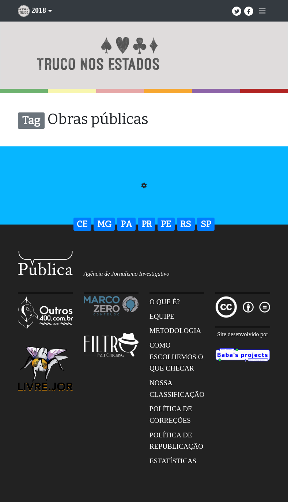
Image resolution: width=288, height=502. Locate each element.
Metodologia (175, 330)
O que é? (164, 302)
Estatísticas (173, 461)
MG (104, 224)
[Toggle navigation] (262, 11)
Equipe (161, 316)
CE (82, 224)
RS (185, 224)
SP (206, 224)
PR (146, 224)
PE (166, 224)
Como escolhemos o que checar (176, 356)
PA (126, 224)
